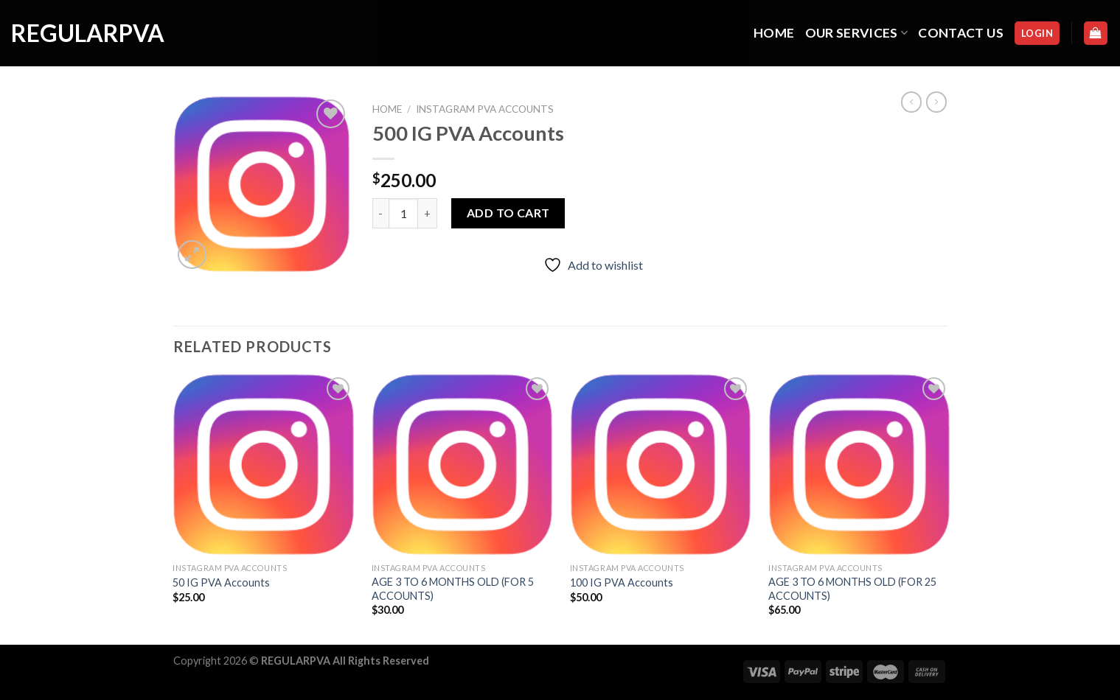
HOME (774, 33)
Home (387, 109)
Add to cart (508, 213)
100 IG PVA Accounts (621, 582)
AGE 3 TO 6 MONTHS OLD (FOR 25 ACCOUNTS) (852, 588)
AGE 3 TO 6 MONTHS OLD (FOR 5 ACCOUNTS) (453, 588)
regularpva (85, 33)
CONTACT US (961, 33)
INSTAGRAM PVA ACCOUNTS (485, 109)
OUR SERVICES (856, 33)
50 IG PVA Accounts (221, 582)
